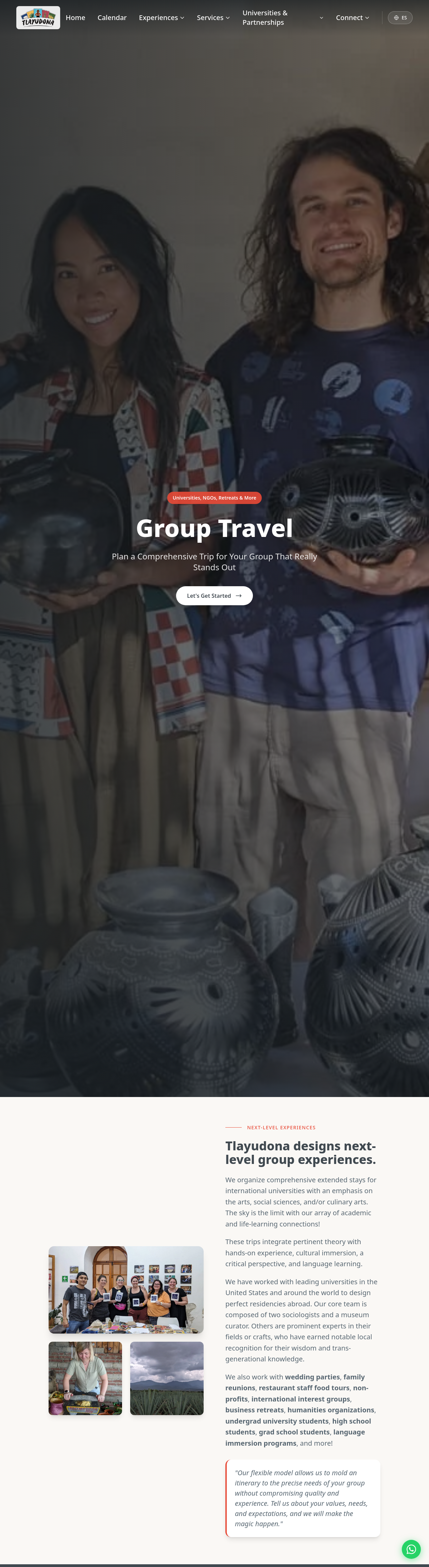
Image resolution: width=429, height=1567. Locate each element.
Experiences (162, 17)
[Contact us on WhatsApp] (411, 1549)
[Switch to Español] (400, 17)
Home (75, 17)
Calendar (112, 17)
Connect (353, 17)
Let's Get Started (214, 595)
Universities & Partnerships (283, 17)
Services (213, 17)
